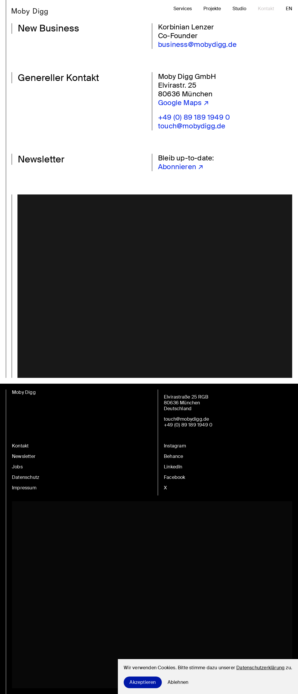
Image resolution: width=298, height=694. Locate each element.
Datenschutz (25, 477)
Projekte (212, 9)
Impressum (24, 488)
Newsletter (24, 456)
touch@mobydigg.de (191, 125)
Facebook (174, 477)
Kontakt (266, 9)
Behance (173, 456)
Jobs (17, 467)
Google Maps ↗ (183, 102)
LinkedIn (173, 467)
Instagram (175, 446)
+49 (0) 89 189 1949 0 (194, 117)
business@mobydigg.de (197, 44)
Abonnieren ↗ (180, 166)
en (289, 9)
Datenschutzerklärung (260, 668)
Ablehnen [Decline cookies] (178, 682)
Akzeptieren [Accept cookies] (143, 682)
